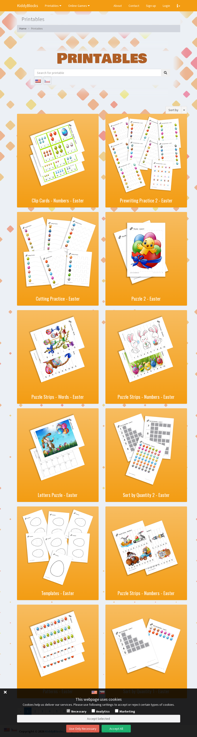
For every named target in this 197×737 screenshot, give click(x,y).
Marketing (127, 711)
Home (22, 28)
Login (166, 6)
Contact (134, 6)
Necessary (78, 711)
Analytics (103, 711)
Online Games (79, 6)
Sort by (173, 110)
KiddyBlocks (27, 5)
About (118, 6)
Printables (53, 6)
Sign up (151, 6)
